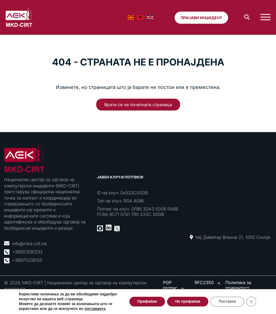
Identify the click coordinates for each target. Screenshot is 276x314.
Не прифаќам (187, 301)
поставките (95, 308)
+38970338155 (27, 260)
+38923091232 (27, 251)
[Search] (247, 17)
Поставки (227, 301)
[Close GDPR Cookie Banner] (251, 301)
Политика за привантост (238, 285)
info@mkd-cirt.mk (29, 243)
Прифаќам (147, 301)
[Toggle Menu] (265, 17)
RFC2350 (204, 282)
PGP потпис (170, 285)
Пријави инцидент (201, 17)
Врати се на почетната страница (138, 104)
